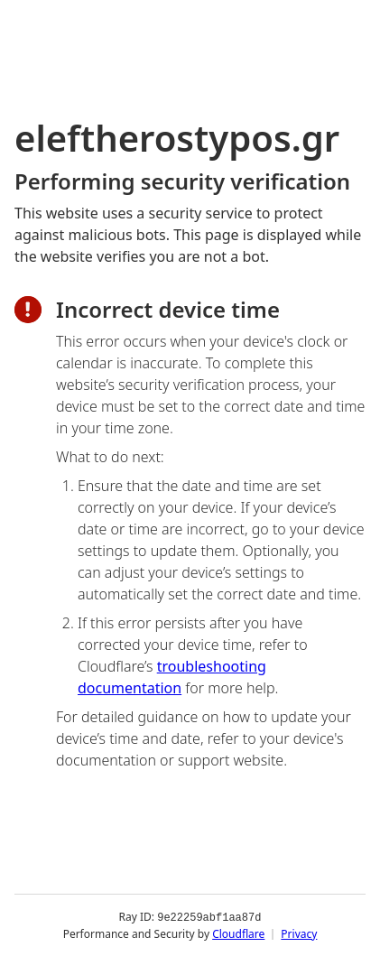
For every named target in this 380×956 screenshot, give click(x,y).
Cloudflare (238, 933)
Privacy (299, 933)
